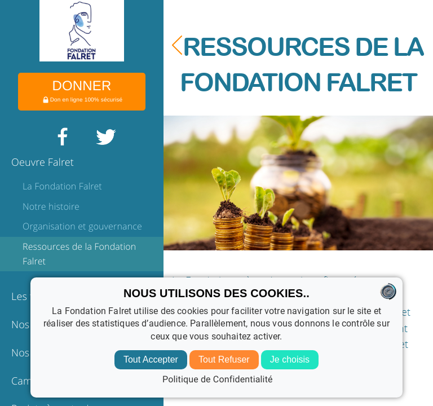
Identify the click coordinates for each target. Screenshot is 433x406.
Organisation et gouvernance (82, 226)
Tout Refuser (224, 359)
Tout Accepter (150, 359)
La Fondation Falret (62, 186)
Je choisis (290, 359)
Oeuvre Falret (42, 162)
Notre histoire (51, 206)
